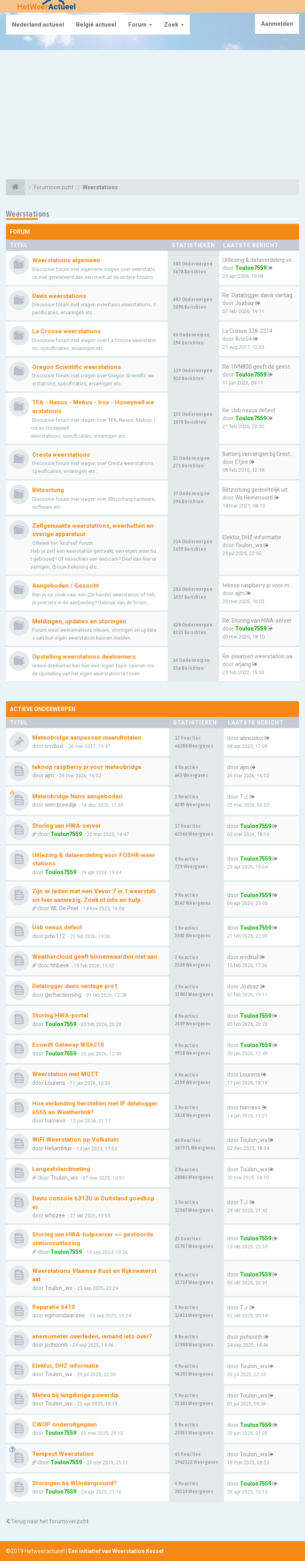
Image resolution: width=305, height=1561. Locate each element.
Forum (140, 24)
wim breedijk (61, 805)
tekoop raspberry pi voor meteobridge (86, 767)
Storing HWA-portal (60, 1015)
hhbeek (59, 965)
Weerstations (28, 213)
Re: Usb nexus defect (248, 410)
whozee (55, 1215)
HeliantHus (58, 1148)
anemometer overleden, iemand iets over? (92, 1336)
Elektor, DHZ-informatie (251, 537)
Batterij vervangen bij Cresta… (259, 454)
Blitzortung (48, 490)
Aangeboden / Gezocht (65, 585)
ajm (240, 593)
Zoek (174, 24)
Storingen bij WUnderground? (74, 1483)
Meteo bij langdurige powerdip (75, 1395)
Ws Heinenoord (254, 497)
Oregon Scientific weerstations (76, 367)
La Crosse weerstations (66, 331)
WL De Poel (64, 908)
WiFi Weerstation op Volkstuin (75, 1139)
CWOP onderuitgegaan (64, 1424)
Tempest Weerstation (63, 1453)
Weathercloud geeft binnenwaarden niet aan (94, 956)
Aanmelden (277, 23)
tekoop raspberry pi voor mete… (261, 585)
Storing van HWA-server (66, 825)
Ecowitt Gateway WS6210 (68, 1044)
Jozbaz (244, 303)
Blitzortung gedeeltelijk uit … (257, 489)
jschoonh (56, 1345)
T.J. (244, 797)
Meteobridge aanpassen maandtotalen (86, 737)
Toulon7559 (250, 268)
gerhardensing (63, 995)
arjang (243, 664)
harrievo (55, 1120)
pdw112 (55, 936)
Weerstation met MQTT (65, 1074)
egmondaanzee (65, 1315)
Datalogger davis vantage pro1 (75, 986)
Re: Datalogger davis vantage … (261, 295)
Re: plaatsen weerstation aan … (261, 656)
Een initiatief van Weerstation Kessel (116, 1551)
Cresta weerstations (61, 454)
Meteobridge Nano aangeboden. (78, 796)
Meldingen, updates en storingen (79, 621)
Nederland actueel (38, 24)
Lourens (55, 1083)
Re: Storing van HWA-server (256, 620)
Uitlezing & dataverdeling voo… (260, 260)
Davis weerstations (59, 296)
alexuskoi (251, 738)
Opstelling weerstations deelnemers (84, 656)
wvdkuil (249, 957)
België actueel (96, 24)
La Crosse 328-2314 (247, 331)
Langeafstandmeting (61, 1169)
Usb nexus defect (57, 927)
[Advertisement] (152, 115)
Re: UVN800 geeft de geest (256, 366)
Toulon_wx (249, 545)
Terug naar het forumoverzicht (47, 1521)
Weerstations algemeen (66, 260)
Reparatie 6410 (53, 1307)
